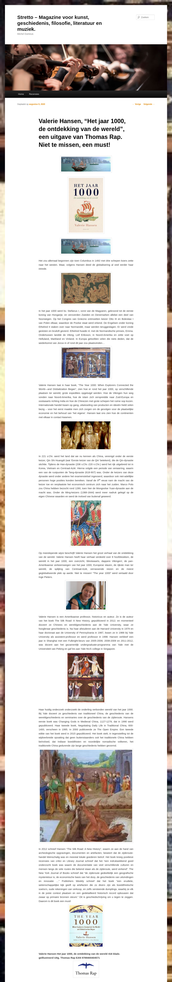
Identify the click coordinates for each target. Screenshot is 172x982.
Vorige (136, 104)
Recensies (34, 94)
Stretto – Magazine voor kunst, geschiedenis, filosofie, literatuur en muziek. (59, 23)
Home (21, 94)
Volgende (149, 104)
